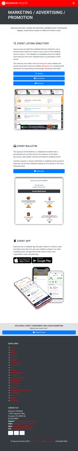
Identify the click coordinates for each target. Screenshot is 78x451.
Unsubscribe (15, 393)
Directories (39, 78)
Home (13, 347)
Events (13, 352)
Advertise (14, 365)
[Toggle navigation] (73, 3)
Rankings (14, 355)
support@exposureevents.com (26, 421)
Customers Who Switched (20, 390)
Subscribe (39, 171)
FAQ (12, 395)
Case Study (15, 383)
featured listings (38, 63)
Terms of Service (36, 441)
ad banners (46, 66)
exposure (14, 3)
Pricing (13, 360)
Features (14, 358)
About (13, 350)
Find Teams (15, 385)
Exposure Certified (17, 378)
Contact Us (15, 401)
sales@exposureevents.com (23, 424)
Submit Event (39, 332)
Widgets (14, 370)
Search (39, 74)
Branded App (15, 380)
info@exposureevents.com (22, 429)
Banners (39, 83)
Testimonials (15, 363)
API (12, 368)
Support (14, 398)
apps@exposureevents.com (23, 426)
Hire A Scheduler (17, 373)
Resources (15, 388)
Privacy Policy (49, 441)
